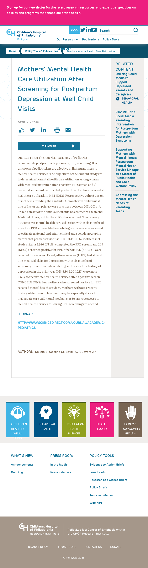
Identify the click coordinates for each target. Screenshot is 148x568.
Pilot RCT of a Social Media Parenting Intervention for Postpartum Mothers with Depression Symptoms (126, 126)
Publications (90, 39)
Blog (74, 29)
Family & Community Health (131, 428)
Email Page (69, 130)
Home (12, 51)
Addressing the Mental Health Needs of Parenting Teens (126, 203)
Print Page (58, 130)
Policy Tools (111, 39)
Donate (115, 547)
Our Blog (17, 472)
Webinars (96, 503)
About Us (63, 49)
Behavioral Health (47, 426)
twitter (34, 130)
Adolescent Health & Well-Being (20, 429)
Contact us (93, 547)
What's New (22, 455)
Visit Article (49, 146)
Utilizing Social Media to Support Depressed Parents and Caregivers (126, 84)
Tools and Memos (101, 495)
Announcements (22, 464)
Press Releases (60, 472)
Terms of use (66, 547)
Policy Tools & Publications (41, 51)
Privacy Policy (37, 547)
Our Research (66, 39)
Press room (61, 455)
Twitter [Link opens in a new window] (83, 30)
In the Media (58, 464)
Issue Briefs (97, 472)
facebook (23, 130)
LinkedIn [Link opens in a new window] (88, 30)
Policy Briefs (98, 487)
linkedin (44, 130)
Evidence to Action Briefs (107, 464)
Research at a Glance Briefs (108, 480)
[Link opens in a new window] (26, 7)
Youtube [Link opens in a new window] (94, 30)
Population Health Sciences (75, 428)
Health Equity (102, 426)
